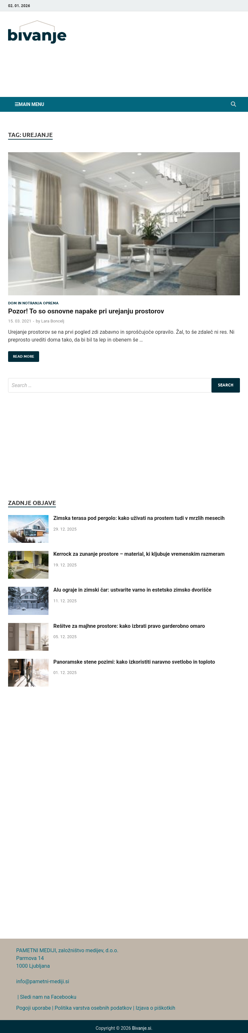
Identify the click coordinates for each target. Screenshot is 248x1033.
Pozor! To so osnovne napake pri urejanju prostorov (86, 311)
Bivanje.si (141, 1028)
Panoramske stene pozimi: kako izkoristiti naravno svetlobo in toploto (134, 662)
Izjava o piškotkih (155, 1008)
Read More (21, 355)
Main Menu (31, 104)
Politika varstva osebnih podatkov (93, 1008)
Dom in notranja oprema (33, 303)
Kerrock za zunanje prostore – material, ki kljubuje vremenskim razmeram (139, 554)
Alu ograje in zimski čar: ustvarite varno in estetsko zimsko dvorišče (132, 590)
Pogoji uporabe (33, 1008)
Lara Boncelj (52, 321)
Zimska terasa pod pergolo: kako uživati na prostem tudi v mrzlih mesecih (139, 518)
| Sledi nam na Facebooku (46, 997)
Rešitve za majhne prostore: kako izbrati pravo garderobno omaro (129, 626)
